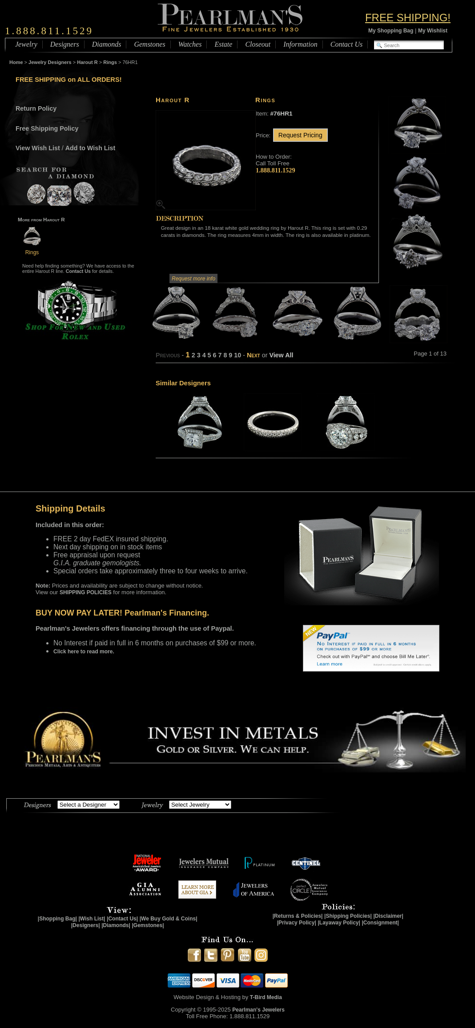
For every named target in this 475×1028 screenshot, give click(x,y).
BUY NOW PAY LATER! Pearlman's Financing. (122, 612)
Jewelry (26, 44)
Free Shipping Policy (47, 128)
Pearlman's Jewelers (258, 1010)
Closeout (257, 44)
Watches (190, 44)
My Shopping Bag (390, 31)
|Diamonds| (115, 925)
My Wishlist (432, 31)
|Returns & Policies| (298, 916)
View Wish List (38, 148)
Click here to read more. (83, 651)
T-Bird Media (266, 997)
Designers (64, 44)
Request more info (193, 279)
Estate (223, 44)
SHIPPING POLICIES (86, 592)
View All (281, 355)
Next (253, 355)
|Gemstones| (148, 925)
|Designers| (85, 925)
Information (300, 44)
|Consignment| (380, 923)
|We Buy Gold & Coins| (168, 919)
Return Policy (36, 108)
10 (237, 355)
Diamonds (106, 44)
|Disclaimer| (388, 916)
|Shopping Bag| (57, 919)
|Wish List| (91, 919)
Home (16, 62)
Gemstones (149, 44)
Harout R (87, 62)
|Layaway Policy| (339, 923)
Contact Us (346, 44)
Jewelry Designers (50, 62)
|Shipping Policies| (348, 916)
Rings (110, 62)
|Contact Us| (122, 919)
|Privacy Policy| (296, 923)
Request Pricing (300, 135)
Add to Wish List (90, 148)
